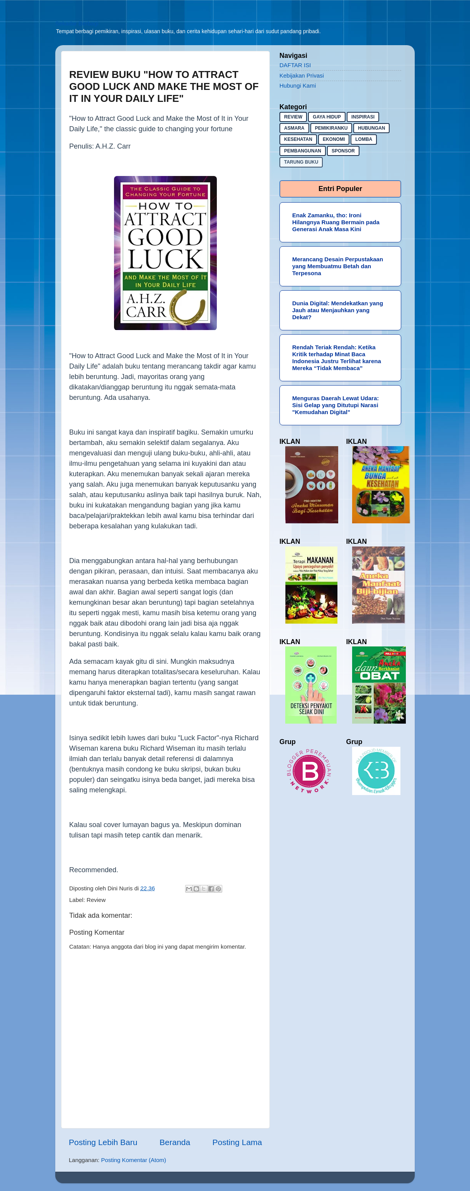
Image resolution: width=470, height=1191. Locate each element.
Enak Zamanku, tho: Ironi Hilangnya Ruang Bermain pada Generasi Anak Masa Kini (336, 222)
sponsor (343, 151)
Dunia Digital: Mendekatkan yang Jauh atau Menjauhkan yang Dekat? (337, 310)
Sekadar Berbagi (77, 23)
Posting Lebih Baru (103, 1142)
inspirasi (363, 117)
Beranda (175, 1142)
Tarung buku (301, 162)
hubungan (371, 128)
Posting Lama (237, 1142)
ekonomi (334, 139)
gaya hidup (327, 117)
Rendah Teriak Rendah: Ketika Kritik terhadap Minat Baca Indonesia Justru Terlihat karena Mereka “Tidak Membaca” (336, 357)
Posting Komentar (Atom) (133, 1160)
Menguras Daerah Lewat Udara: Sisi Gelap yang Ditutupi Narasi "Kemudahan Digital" (335, 405)
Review (96, 900)
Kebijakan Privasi (301, 75)
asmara (294, 128)
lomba (363, 139)
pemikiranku (331, 128)
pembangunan (302, 151)
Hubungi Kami (297, 85)
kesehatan (298, 139)
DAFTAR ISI (295, 65)
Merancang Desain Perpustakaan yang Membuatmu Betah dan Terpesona (337, 266)
